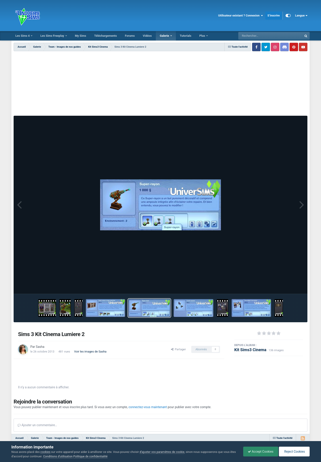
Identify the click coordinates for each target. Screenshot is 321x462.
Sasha (40, 347)
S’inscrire (274, 15)
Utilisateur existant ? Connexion (240, 16)
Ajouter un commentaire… (37, 425)
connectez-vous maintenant (148, 407)
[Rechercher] (258, 36)
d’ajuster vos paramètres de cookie (162, 452)
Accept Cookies (261, 451)
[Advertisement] (160, 84)
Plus (202, 35)
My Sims (80, 35)
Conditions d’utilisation (57, 456)
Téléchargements (105, 35)
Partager (178, 349)
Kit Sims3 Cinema (250, 349)
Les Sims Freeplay (52, 35)
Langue (301, 16)
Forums (130, 35)
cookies (45, 452)
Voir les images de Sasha (90, 351)
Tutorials (185, 35)
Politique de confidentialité (90, 456)
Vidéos (147, 35)
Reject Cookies (294, 451)
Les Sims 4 (22, 35)
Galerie (165, 35)
